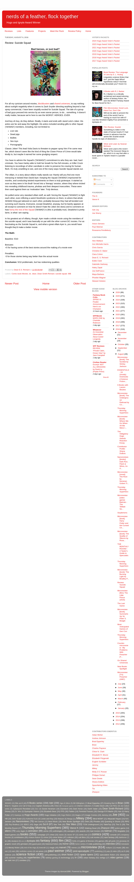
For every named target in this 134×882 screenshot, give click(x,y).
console (113, 835)
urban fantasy (89, 858)
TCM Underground (91, 824)
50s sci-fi (19, 803)
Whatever (97, 330)
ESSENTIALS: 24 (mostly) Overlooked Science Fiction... (123, 375)
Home (88, 31)
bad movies (95, 831)
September (122, 348)
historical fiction (51, 844)
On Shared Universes (122, 661)
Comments (99, 184)
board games (10, 835)
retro (115, 851)
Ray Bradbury (14, 825)
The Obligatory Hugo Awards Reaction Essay (122, 437)
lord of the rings (30, 848)
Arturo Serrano (98, 224)
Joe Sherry (96, 213)
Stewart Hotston (99, 281)
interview (110, 843)
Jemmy (95, 765)
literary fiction (14, 848)
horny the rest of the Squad (21, 210)
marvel (62, 847)
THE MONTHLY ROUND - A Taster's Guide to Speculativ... (123, 551)
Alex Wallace (97, 241)
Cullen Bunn (99, 806)
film (61, 840)
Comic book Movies (20, 274)
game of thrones (87, 841)
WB (69, 274)
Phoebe (97, 821)
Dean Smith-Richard (45, 274)
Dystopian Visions (31, 811)
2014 (118, 716)
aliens (8, 831)
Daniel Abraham (48, 809)
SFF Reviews (98, 346)
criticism (70, 837)
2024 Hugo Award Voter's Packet (106, 41)
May (120, 691)
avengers (71, 831)
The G (94, 196)
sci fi (123, 851)
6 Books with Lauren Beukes (122, 387)
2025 (118, 296)
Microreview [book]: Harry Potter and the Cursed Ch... (123, 522)
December (122, 332)
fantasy (45, 840)
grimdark (24, 844)
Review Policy (74, 31)
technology (65, 858)
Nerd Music (53, 821)
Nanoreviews (22, 821)
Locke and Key (47, 819)
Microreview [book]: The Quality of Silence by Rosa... (123, 536)
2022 (118, 307)
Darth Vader (93, 809)
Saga (36, 824)
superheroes (33, 857)
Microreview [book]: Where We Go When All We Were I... (122, 422)
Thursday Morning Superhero (122, 410)
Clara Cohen (97, 254)
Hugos (78, 815)
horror (66, 843)
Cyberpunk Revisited (21, 809)
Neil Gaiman (39, 822)
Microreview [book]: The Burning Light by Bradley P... (123, 574)
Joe (114, 814)
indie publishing (94, 844)
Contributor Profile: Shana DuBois (122, 449)
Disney (8, 811)
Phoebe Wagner (99, 278)
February (121, 702)
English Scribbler (99, 762)
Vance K (95, 199)
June (120, 687)
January (121, 708)
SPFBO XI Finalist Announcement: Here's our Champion (99, 304)
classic (61, 835)
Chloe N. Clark (98, 752)
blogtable (121, 831)
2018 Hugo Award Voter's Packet (106, 57)
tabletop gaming (52, 858)
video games (116, 857)
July (120, 684)
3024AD (8, 803)
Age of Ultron (65, 803)
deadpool (14, 841)
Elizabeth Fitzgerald (100, 758)
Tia (93, 789)
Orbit (87, 821)
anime (46, 831)
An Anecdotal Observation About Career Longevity (98, 335)
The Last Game (121, 604)
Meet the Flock (57, 31)
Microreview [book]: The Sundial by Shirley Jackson (123, 361)
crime (45, 837)
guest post (36, 844)
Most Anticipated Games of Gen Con (123, 627)
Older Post (79, 283)
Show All (106, 377)
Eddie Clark (97, 261)
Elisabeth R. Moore (100, 755)
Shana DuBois (98, 782)
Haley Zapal (97, 267)
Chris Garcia (97, 247)
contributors (19, 837)
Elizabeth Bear (50, 811)
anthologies (58, 831)
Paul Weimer (97, 227)
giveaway (123, 841)
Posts (97, 180)
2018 (118, 322)
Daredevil (64, 809)
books (24, 834)
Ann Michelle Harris (100, 244)
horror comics (80, 844)
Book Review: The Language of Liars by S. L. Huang (116, 73)
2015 (118, 713)
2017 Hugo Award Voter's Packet (106, 61)
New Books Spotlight (122, 667)
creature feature (34, 837)
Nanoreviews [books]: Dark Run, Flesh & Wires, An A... (122, 462)
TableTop (107, 824)
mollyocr (109, 848)
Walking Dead (91, 828)
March (121, 699)
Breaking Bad (109, 803)
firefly (74, 841)
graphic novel (10, 844)
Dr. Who (18, 811)
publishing (99, 851)
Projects (42, 31)
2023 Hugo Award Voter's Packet (106, 44)
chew (52, 835)
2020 (118, 314)
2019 (118, 318)
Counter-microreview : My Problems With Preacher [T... (122, 650)
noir (13, 851)
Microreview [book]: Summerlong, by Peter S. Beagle (122, 615)
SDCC (26, 824)
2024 (118, 300)
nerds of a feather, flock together (42, 16)
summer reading (16, 858)
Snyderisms (122, 513)
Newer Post (12, 283)
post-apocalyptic (81, 851)
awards (83, 831)
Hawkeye (17, 815)
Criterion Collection (84, 806)
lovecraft (42, 848)
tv (76, 857)
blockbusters (44, 103)
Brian (94, 745)
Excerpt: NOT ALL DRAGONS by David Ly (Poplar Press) (99, 368)
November (122, 338)
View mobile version (45, 289)
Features (30, 31)
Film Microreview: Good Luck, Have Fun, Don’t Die (116, 109)
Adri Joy (95, 210)
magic (52, 848)
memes (74, 848)
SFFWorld (97, 316)
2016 (118, 329)
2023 (118, 303)
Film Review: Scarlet (112, 127)
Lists (19, 31)
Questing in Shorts (112, 821)
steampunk (124, 855)
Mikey (94, 768)
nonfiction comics (26, 851)
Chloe (56, 806)
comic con (83, 835)
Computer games (68, 806)
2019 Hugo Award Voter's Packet (106, 54)
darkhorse (122, 837)
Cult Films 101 (114, 806)
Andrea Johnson (99, 738)
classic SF (71, 835)
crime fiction (57, 837)
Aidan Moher (97, 735)
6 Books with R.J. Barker (114, 91)
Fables (72, 811)
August (121, 354)
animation (33, 831)
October (121, 344)
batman (108, 831)
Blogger (85, 871)
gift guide (112, 841)
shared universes (62, 103)
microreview (89, 847)
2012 (118, 724)
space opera (86, 854)
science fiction (25, 854)
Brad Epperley (98, 741)
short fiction (67, 854)
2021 (118, 311)
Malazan (61, 819)
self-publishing (51, 855)
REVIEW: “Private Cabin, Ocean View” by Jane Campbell (99, 351)
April (120, 695)
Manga (69, 819)
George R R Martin (105, 811)
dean (34, 274)
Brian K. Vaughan (11, 806)
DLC (37, 809)
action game (120, 828)
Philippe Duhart (98, 775)
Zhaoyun (96, 792)
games (101, 841)
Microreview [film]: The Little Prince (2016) (122, 595)
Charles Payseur (99, 748)
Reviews (9, 31)
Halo (119, 811)
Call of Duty (27, 806)
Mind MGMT (98, 819)
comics (96, 834)
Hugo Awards (31, 815)
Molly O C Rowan (99, 772)
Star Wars (71, 824)
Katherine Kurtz (32, 819)
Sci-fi (45, 824)
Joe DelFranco (98, 271)
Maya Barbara (98, 274)
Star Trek (57, 824)
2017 (118, 326)
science (8, 855)
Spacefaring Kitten (99, 785)
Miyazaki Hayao (114, 819)
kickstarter (125, 844)
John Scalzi (16, 819)
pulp (108, 851)
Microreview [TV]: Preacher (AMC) (122, 675)
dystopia (31, 841)
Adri (51, 803)
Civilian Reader (100, 362)
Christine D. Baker (99, 251)
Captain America (43, 806)
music (118, 848)
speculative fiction (107, 855)
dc (30, 274)
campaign (41, 835)
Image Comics (91, 815)
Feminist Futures (86, 811)
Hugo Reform (66, 815)
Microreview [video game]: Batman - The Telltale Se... (122, 502)
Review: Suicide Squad (121, 584)
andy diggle (20, 831)
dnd (22, 841)
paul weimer (56, 851)
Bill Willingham (78, 803)
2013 (118, 720)
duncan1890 (65, 871)
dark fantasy (109, 837)
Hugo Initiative (51, 815)
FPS (62, 811)
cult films (82, 837)
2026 (118, 292)
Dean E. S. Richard (100, 258)
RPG (127, 821)
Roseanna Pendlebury (101, 230)
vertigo (102, 858)
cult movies (95, 837)
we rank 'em (10, 860)
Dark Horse (78, 809)
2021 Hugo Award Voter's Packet (106, 48)
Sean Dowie (97, 778)
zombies (22, 860)
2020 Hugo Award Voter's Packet (106, 51)
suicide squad (61, 274)
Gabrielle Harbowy (100, 264)
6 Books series (34, 803)
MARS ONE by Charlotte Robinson (99, 320)
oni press (39, 851)
